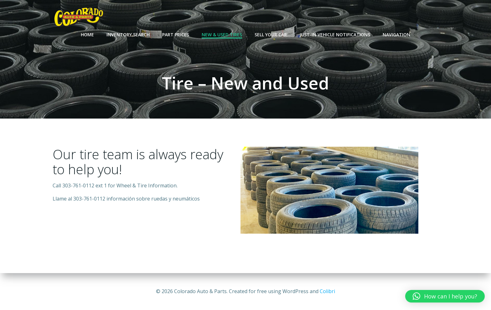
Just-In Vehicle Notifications (334, 35)
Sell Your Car (271, 35)
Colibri (327, 291)
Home (87, 35)
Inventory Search (128, 35)
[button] (445, 296)
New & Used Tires (222, 35)
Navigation (396, 35)
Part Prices (175, 35)
